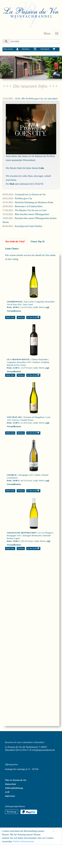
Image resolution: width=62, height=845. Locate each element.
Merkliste (25, 49)
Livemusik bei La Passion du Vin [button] (30, 194)
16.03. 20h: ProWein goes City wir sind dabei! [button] (36, 98)
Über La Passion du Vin (15, 780)
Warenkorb (44, 49)
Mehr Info (10, 317)
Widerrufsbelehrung (14, 788)
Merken (21, 317)
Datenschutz (10, 784)
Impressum (10, 796)
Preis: (9, 307)
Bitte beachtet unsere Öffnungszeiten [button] (32, 214)
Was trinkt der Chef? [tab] (15, 241)
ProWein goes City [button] (23, 198)
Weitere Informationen (23, 842)
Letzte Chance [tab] (12, 248)
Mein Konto (8, 49)
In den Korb (33, 317)
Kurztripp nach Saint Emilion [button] (28, 226)
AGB (7, 792)
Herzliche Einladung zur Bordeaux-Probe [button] (34, 202)
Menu (47, 33)
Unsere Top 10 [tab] (37, 241)
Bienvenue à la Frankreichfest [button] (29, 206)
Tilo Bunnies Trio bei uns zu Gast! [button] (31, 210)
